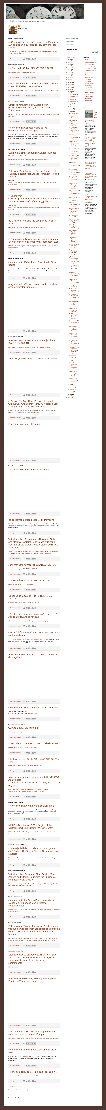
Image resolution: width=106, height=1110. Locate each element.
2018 (69, 77)
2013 (69, 89)
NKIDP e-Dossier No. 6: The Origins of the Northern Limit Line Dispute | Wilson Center (30, 826)
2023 (69, 67)
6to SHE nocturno (90, 66)
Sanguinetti (88, 98)
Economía (88, 79)
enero (71, 392)
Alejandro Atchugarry (91, 68)
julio (71, 106)
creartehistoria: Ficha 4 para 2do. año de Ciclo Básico (24, 269)
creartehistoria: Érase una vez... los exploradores (33, 707)
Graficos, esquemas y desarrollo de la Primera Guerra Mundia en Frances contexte (91, 165)
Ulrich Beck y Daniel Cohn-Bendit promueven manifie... (73, 366)
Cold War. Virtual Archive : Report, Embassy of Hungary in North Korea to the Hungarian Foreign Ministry (33, 174)
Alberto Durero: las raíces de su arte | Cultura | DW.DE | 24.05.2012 (29, 347)
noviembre (73, 96)
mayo (71, 111)
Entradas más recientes (15, 1087)
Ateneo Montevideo (90, 70)
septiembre (73, 101)
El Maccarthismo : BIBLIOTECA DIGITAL (29, 580)
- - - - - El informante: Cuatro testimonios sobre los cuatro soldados (28, 639)
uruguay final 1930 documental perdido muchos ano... (74, 193)
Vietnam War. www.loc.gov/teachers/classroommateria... (74, 165)
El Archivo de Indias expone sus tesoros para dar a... (74, 179)
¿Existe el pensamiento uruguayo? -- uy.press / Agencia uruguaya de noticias (32, 615)
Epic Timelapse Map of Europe (24, 424)
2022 (69, 70)
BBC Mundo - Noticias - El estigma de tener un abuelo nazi (26, 227)
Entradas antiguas (54, 1087)
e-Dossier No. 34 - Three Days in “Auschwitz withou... (74, 211)
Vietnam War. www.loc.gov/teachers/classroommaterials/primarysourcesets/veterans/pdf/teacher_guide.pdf (34, 199)
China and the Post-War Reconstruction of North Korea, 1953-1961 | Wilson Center (33, 85)
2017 (69, 79)
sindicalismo (88, 101)
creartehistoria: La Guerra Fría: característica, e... (74, 336)
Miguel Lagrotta (70, 41)
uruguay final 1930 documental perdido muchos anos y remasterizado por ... (32, 285)
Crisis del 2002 (89, 77)
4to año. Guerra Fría (91, 62)
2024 (69, 65)
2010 (69, 397)
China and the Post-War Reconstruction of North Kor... (74, 130)
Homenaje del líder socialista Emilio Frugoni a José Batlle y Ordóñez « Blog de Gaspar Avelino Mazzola (33, 851)
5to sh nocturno (89, 64)
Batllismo (87, 75)
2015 (69, 84)
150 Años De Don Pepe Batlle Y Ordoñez (29, 469)
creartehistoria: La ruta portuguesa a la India (31, 805)
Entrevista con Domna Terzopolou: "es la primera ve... (74, 343)
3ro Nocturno (88, 60)
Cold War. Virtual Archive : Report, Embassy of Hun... (74, 158)
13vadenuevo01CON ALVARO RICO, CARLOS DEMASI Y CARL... (74, 350)
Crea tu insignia (70, 44)
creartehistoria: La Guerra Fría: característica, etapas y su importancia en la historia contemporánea (31, 903)
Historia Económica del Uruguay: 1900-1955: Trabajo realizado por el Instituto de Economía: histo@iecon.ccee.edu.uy (91, 142)
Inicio (35, 1087)
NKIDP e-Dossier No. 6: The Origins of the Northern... (74, 316)
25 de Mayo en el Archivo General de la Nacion (32, 358)
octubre (72, 99)
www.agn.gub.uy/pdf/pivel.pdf (23, 728)
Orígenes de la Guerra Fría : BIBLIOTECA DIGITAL (24, 602)
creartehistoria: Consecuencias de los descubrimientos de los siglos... (27, 129)
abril (71, 384)
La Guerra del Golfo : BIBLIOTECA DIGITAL (31, 68)
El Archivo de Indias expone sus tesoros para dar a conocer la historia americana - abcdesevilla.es (33, 240)
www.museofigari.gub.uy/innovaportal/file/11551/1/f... (74, 304)
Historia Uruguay (89, 83)
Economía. (88, 81)
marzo (71, 387)
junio (71, 109)
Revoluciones (89, 96)
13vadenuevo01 (13, 967)
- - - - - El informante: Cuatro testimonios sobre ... (73, 267)
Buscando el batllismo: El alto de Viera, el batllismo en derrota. (91, 175)
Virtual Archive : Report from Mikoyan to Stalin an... (73, 233)
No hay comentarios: (15, 58)
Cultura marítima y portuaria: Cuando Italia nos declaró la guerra (28, 159)
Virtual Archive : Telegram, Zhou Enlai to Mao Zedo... (74, 329)
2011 (69, 395)
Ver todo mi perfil (23, 31)
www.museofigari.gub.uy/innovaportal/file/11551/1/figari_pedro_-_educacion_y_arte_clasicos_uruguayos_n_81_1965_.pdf (34, 781)
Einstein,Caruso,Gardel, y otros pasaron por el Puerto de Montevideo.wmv (32, 980)
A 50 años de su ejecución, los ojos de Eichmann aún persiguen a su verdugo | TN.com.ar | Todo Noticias (33, 45)
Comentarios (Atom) (22, 1090)
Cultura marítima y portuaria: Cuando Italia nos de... (74, 151)
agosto (72, 104)
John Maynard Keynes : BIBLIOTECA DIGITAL (32, 565)
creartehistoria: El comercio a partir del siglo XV (32, 1072)
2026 (69, 60)
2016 (69, 82)
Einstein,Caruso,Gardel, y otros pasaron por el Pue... (74, 358)
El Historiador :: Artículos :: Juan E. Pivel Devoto (33, 743)
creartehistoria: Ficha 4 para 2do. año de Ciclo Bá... (73, 186)
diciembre (72, 94)
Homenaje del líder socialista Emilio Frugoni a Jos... (74, 322)
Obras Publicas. (89, 92)
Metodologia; (88, 90)
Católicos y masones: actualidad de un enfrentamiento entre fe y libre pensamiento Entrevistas (30, 108)
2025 (69, 62)
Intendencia (88, 85)
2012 (69, 92)
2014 (69, 87)
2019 (69, 75)
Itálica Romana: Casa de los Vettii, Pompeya (31, 520)
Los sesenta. (88, 88)
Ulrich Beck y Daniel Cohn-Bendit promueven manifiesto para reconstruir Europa (31, 1033)
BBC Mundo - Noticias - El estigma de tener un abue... (74, 172)
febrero (72, 389)
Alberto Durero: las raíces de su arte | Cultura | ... (74, 199)
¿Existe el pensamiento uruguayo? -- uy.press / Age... (74, 259)
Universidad (88, 103)
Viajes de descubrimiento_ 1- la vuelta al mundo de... (74, 275)
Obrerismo (88, 94)
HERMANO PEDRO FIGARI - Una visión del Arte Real (25, 765)
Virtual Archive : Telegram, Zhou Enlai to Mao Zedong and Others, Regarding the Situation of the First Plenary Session (32, 877)
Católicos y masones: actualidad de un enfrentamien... (74, 137)
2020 (69, 72)
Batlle (86, 73)
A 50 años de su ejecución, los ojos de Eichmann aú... (74, 116)
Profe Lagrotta (24, 26)
